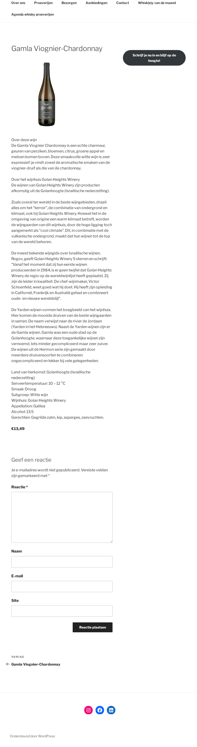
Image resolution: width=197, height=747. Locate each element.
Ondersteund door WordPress (32, 736)
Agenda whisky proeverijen (32, 14)
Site (15, 600)
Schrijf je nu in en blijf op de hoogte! (154, 58)
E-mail (17, 576)
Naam (16, 551)
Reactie (19, 487)
